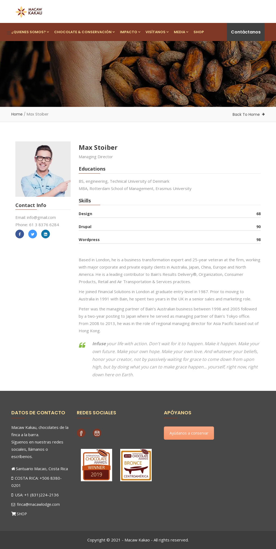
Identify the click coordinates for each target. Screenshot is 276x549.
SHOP (22, 513)
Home (17, 114)
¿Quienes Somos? (30, 32)
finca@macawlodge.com (35, 504)
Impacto (130, 32)
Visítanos (157, 32)
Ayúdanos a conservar (189, 433)
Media (181, 32)
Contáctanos (246, 32)
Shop (199, 32)
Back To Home (246, 114)
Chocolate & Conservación (84, 32)
